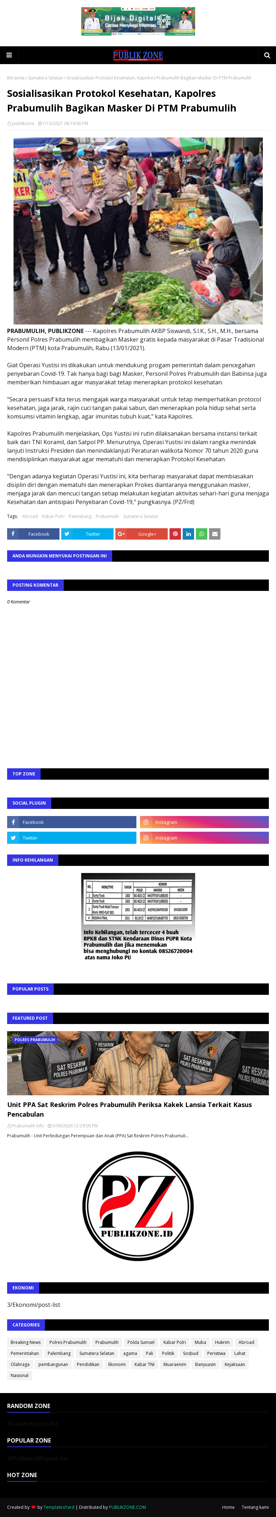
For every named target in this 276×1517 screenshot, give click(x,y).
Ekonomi (117, 1364)
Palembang (80, 516)
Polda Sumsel (141, 1342)
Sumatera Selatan (45, 78)
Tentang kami (255, 1507)
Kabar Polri (53, 516)
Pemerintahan (25, 1353)
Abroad (30, 516)
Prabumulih (107, 516)
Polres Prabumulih (68, 1342)
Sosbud (190, 1353)
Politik (168, 1353)
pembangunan (53, 1364)
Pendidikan (88, 1364)
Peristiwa (216, 1353)
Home (228, 1507)
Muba (200, 1342)
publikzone (23, 123)
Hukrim (222, 1342)
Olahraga (20, 1364)
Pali (149, 1353)
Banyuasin (205, 1364)
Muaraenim (174, 1364)
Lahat (239, 1353)
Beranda (16, 78)
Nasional (19, 1375)
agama (130, 1353)
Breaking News (26, 1342)
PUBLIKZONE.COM (127, 1507)
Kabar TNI (145, 1364)
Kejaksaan (235, 1364)
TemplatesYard (58, 1507)
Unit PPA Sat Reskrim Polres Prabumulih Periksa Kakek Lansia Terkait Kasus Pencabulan (129, 1109)
